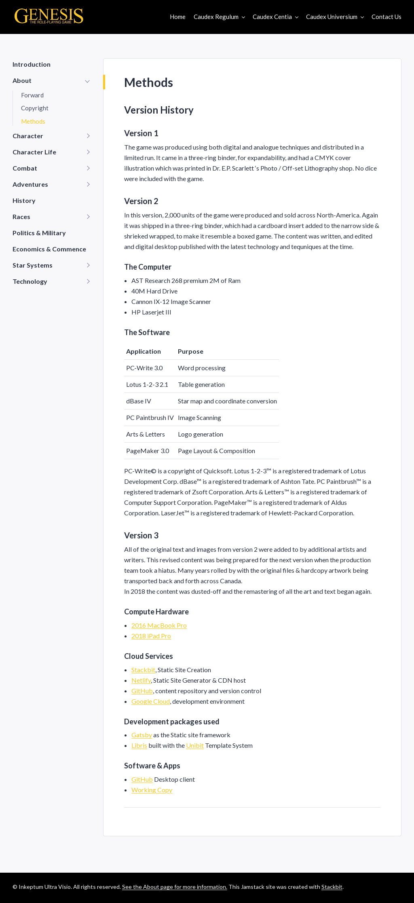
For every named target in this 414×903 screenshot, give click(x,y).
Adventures (30, 184)
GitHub (142, 690)
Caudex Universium (331, 16)
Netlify (141, 680)
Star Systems (33, 265)
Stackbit (143, 669)
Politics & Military (39, 232)
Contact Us (386, 16)
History (24, 200)
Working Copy (151, 789)
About (22, 80)
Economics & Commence (49, 249)
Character (28, 135)
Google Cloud (150, 701)
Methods (33, 121)
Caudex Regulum (216, 16)
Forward (32, 95)
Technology (30, 281)
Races (21, 216)
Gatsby (141, 734)
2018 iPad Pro (151, 635)
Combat (25, 168)
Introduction (32, 64)
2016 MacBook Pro (159, 625)
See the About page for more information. (174, 886)
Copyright (35, 108)
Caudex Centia (272, 16)
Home (178, 16)
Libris (139, 745)
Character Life (34, 152)
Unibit (195, 745)
